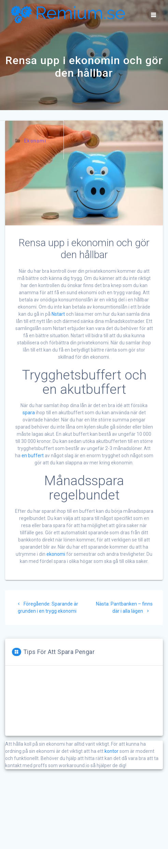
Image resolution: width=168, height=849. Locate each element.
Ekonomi (35, 141)
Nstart (58, 314)
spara (29, 412)
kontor (111, 751)
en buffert (33, 455)
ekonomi (55, 554)
